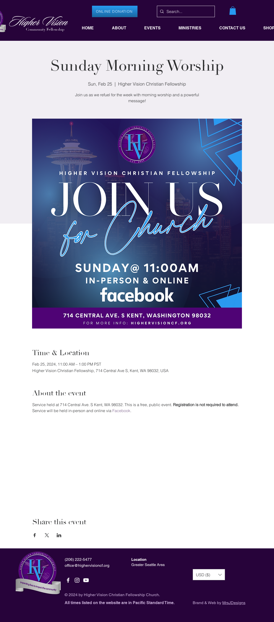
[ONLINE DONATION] (114, 11)
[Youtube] (86, 580)
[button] (232, 10)
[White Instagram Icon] (77, 580)
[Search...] (185, 11)
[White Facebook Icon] (68, 580)
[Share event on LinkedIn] (59, 535)
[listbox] (209, 574)
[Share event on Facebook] (34, 535)
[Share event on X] (47, 535)
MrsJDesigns (233, 602)
